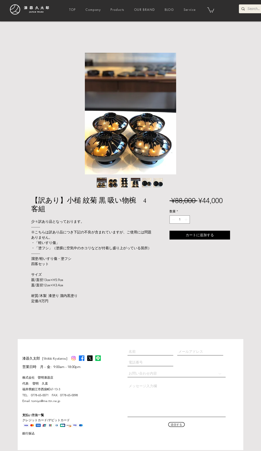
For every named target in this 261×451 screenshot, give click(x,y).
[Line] (98, 358)
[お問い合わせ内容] (177, 373)
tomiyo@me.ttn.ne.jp (45, 401)
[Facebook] (81, 358)
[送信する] (176, 424)
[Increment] (186, 219)
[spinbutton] (180, 219)
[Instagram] (73, 358)
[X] (90, 358)
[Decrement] (173, 219)
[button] (210, 10)
